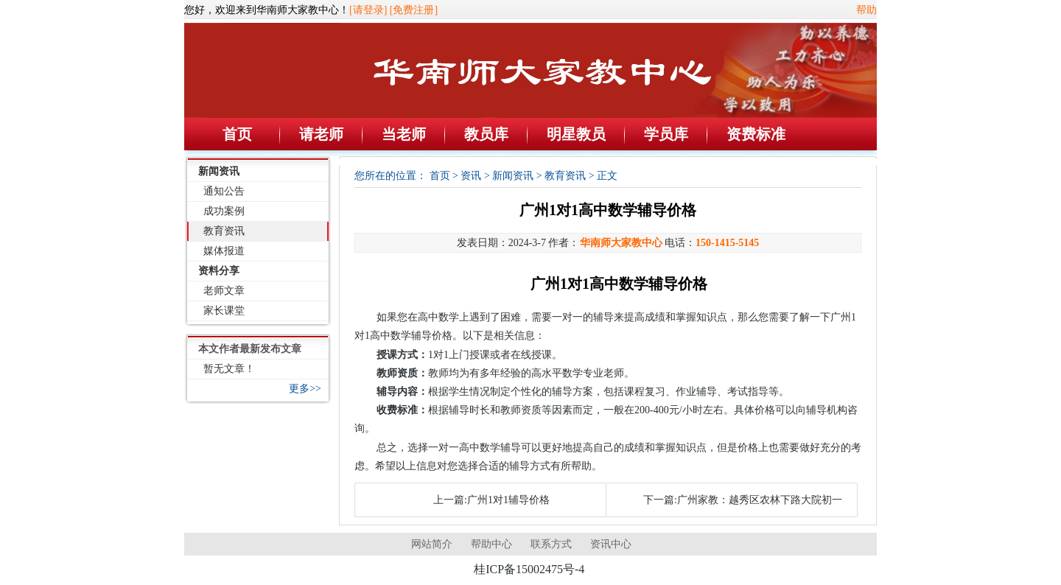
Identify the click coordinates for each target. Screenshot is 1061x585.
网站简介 (431, 544)
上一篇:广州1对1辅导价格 (491, 499)
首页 (237, 134)
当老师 (404, 134)
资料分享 (218, 270)
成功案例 (224, 211)
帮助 (866, 9)
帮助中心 (491, 544)
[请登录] (368, 9)
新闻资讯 (218, 171)
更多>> (305, 388)
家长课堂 (224, 310)
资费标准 (755, 134)
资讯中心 (610, 544)
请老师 (321, 134)
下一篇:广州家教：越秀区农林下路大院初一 (742, 499)
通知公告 (224, 191)
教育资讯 (224, 231)
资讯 (471, 175)
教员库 (486, 134)
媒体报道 (224, 250)
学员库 (666, 134)
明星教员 (576, 134)
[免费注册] (414, 9)
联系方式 (551, 544)
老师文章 (224, 290)
